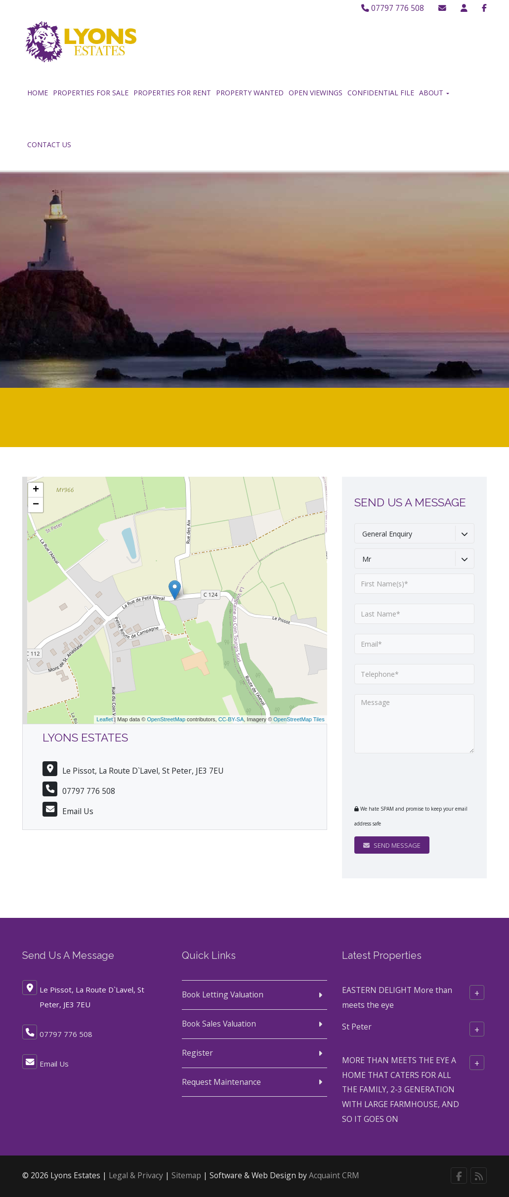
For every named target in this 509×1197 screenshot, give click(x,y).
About (434, 92)
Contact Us (49, 144)
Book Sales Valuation (219, 1023)
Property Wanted (250, 92)
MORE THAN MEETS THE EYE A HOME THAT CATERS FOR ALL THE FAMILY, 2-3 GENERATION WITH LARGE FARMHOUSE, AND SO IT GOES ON (400, 1089)
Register (197, 1052)
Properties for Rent (172, 92)
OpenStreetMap (166, 719)
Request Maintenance (221, 1081)
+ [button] (36, 490)
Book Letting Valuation (222, 994)
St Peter (357, 1026)
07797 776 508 (392, 7)
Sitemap (186, 1175)
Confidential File (380, 92)
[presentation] (414, 778)
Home (37, 92)
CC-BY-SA (231, 719)
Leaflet (104, 719)
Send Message (392, 845)
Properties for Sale (90, 92)
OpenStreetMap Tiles (298, 719)
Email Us (77, 811)
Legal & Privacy (136, 1175)
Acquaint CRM (334, 1175)
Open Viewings (315, 92)
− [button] (36, 504)
